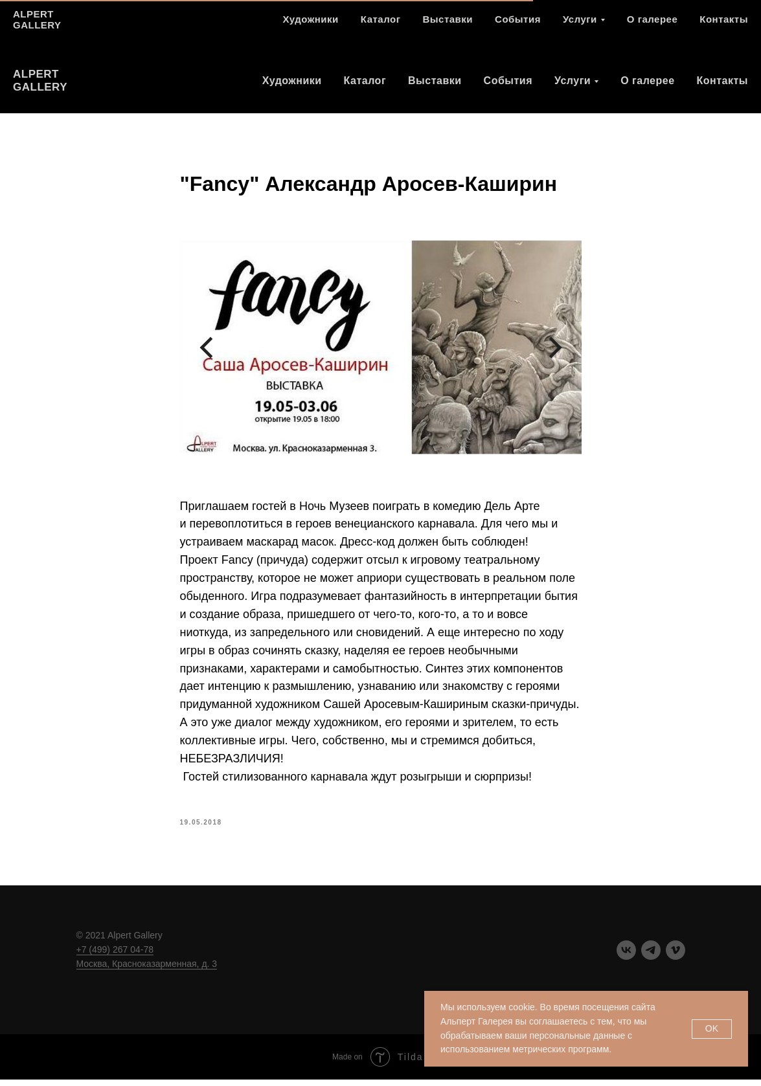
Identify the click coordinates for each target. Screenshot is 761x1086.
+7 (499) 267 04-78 (114, 956)
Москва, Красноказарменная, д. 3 (147, 969)
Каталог (365, 80)
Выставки (435, 80)
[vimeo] (735, 29)
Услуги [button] (572, 80)
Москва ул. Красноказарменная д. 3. (472, 28)
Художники (292, 80)
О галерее (647, 80)
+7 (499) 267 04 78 (614, 28)
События (508, 80)
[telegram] (706, 29)
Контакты (722, 80)
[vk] (678, 29)
